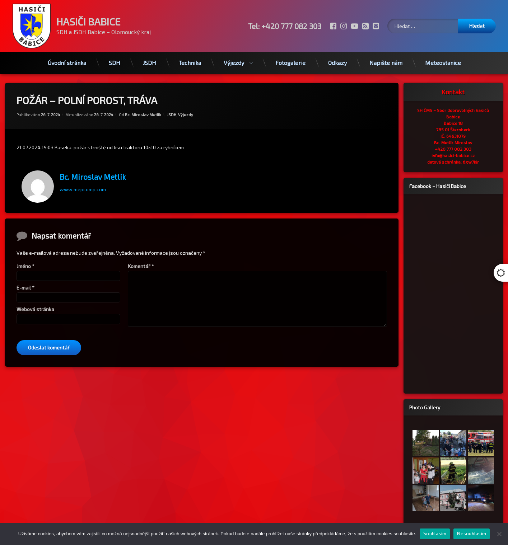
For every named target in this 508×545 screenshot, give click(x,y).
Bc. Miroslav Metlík (143, 113)
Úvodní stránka (66, 61)
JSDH (149, 61)
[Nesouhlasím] (499, 533)
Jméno (25, 268)
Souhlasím (434, 533)
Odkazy (337, 61)
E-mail (25, 289)
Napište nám (385, 61)
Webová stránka (35, 311)
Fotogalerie (290, 61)
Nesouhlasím (471, 533)
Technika (190, 61)
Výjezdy (234, 61)
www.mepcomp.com (83, 187)
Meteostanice (443, 61)
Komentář (141, 268)
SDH (114, 61)
